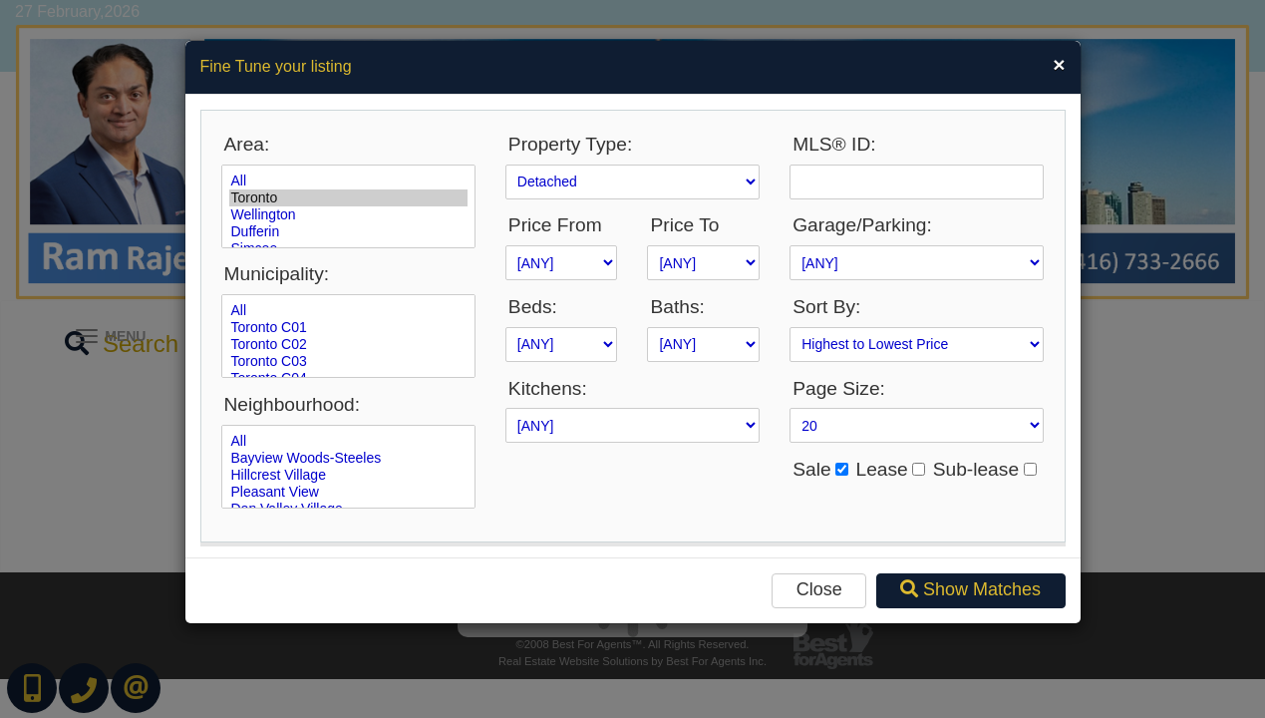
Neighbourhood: (292, 404)
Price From (555, 224)
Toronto (348, 197)
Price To (684, 224)
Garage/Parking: (862, 224)
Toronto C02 (348, 344)
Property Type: (570, 144)
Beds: (532, 306)
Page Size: (838, 388)
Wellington (348, 214)
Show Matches (970, 589)
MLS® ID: (833, 144)
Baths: (677, 306)
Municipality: (277, 273)
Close (819, 589)
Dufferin (348, 231)
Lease (881, 469)
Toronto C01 (348, 327)
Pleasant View (348, 492)
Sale (811, 469)
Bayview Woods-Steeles (348, 458)
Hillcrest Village (348, 475)
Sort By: (826, 306)
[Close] (1059, 64)
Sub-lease (976, 469)
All (348, 181)
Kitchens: (547, 388)
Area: (247, 144)
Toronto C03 (348, 361)
